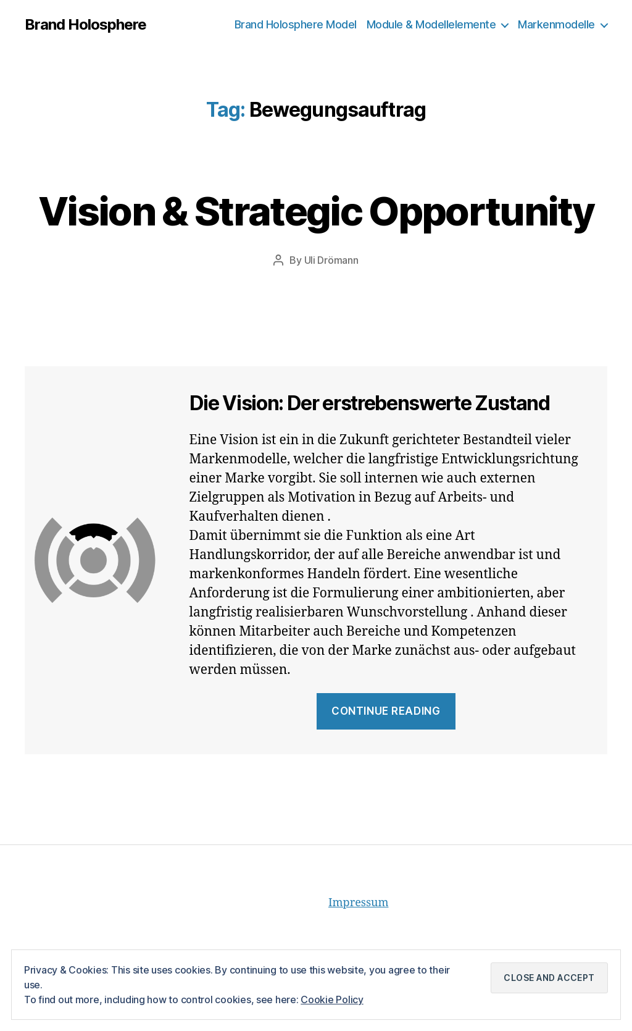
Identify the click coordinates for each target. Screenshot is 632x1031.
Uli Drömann (331, 260)
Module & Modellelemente (431, 24)
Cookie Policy (332, 999)
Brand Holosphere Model (296, 24)
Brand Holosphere (85, 24)
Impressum (358, 903)
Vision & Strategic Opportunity (316, 211)
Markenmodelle (556, 24)
